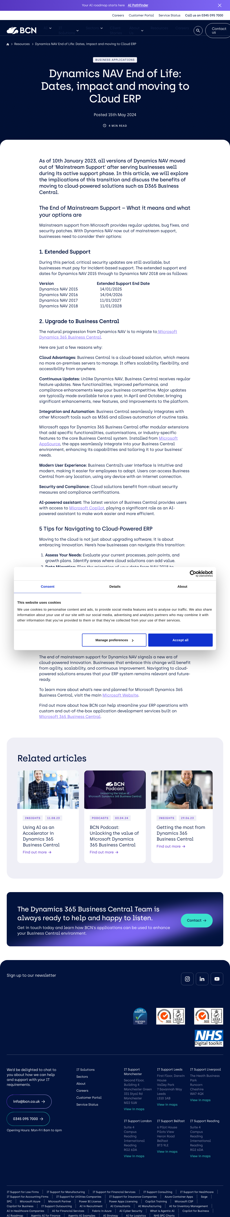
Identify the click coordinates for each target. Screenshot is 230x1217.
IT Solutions (69, 30)
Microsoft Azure (30, 1201)
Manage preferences (114, 640)
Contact (196, 920)
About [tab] (182, 586)
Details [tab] (115, 586)
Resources (159, 28)
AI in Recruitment (91, 1206)
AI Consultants (120, 1206)
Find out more (37, 852)
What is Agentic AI (162, 1211)
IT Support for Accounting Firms (27, 1196)
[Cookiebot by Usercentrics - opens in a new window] (193, 573)
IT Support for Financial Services (114, 1192)
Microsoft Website (120, 695)
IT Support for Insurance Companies (133, 1196)
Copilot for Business (20, 1206)
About (81, 1084)
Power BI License (90, 1201)
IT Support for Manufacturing (66, 1192)
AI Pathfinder (138, 5)
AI (47, 28)
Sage (204, 1196)
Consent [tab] (48, 586)
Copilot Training (156, 1201)
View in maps (134, 1109)
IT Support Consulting (157, 1192)
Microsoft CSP (184, 1201)
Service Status (169, 15)
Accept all (180, 640)
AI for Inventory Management (188, 1206)
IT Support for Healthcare (197, 1192)
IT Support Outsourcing (56, 1206)
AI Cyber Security (130, 1211)
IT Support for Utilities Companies (78, 1196)
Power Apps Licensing (123, 1201)
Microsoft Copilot (86, 508)
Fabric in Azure (101, 1211)
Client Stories (116, 30)
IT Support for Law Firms (23, 1192)
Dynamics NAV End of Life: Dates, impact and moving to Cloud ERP (85, 44)
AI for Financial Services (68, 1211)
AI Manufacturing (149, 1206)
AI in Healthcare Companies (25, 1211)
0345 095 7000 (28, 1119)
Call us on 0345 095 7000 (204, 15)
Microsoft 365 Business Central (69, 716)
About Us (136, 30)
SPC (9, 1201)
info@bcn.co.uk (29, 1101)
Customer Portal (141, 15)
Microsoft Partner (59, 1201)
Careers (118, 15)
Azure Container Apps (179, 1196)
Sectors (94, 28)
